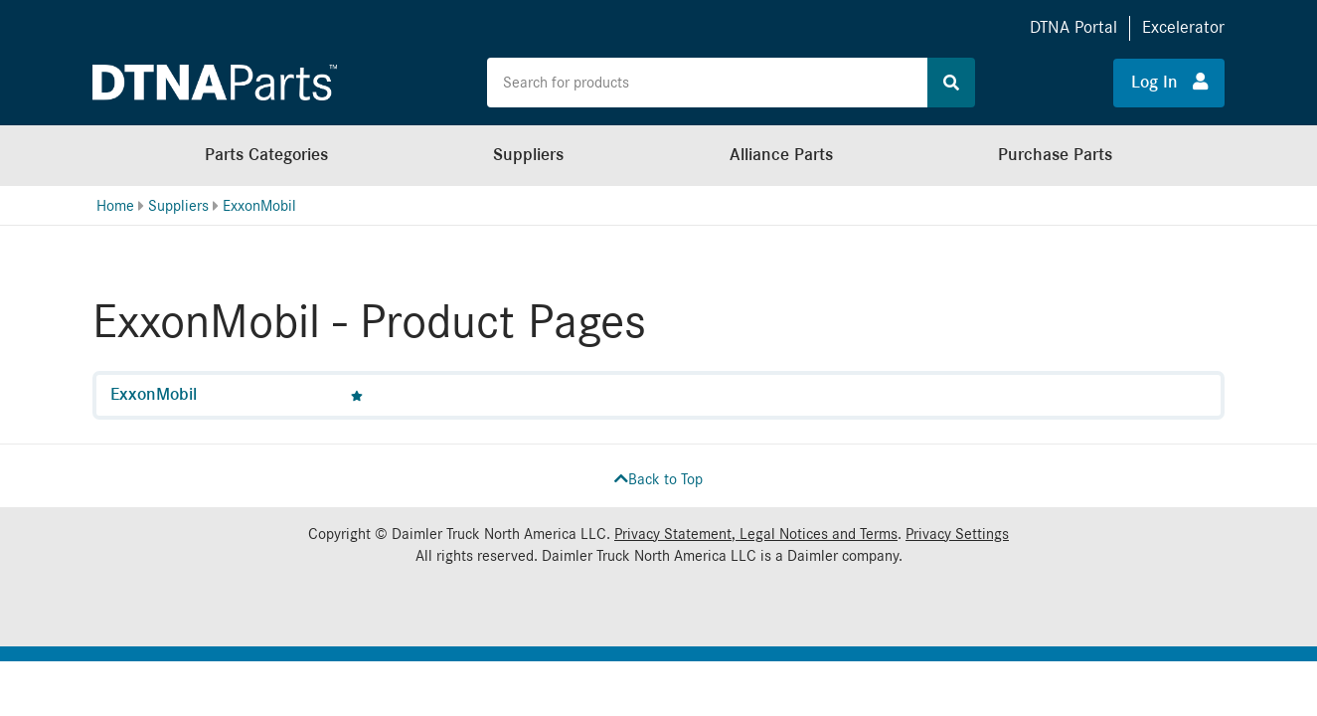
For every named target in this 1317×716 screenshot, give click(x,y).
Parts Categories (266, 154)
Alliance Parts (781, 154)
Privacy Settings (957, 534)
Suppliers (528, 154)
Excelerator (1183, 27)
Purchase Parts (1055, 154)
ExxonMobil (259, 206)
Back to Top (658, 479)
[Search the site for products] (706, 82)
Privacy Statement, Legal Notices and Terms (756, 534)
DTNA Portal (1073, 27)
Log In (1169, 81)
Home (115, 206)
